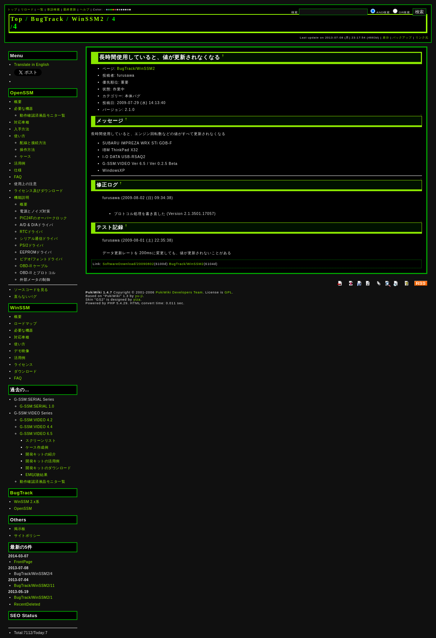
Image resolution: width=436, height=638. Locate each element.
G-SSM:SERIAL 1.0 (37, 406)
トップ (12, 9)
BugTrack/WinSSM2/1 (33, 597)
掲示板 (20, 529)
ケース (25, 156)
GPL (228, 292)
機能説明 (21, 197)
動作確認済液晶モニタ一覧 (42, 115)
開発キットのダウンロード (48, 468)
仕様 (18, 170)
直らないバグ (25, 296)
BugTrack (47, 19)
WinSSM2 (88, 19)
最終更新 (69, 9)
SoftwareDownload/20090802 (128, 264)
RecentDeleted (27, 604)
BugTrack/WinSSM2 (136, 69)
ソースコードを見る (31, 290)
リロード (27, 9)
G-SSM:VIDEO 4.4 (36, 427)
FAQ (18, 177)
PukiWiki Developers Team (179, 292)
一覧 (40, 9)
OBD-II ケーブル (34, 266)
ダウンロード (25, 371)
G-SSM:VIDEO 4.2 (36, 420)
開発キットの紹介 (41, 454)
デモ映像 (21, 351)
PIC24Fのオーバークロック (43, 218)
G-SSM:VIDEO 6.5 (36, 434)
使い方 (20, 136)
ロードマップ (25, 323)
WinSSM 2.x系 (27, 502)
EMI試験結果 (36, 475)
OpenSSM (21, 92)
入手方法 (21, 129)
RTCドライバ (31, 232)
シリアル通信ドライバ (39, 239)
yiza (137, 299)
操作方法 (27, 150)
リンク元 (421, 37)
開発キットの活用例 (43, 461)
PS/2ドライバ (32, 245)
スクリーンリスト (41, 440)
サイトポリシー (27, 536)
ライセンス (23, 365)
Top (16, 19)
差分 (386, 37)
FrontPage (23, 562)
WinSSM (20, 307)
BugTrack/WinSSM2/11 (34, 586)
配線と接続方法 (33, 143)
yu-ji (139, 296)
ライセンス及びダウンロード (38, 191)
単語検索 (53, 9)
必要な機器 (23, 109)
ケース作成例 (37, 447)
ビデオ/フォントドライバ (41, 259)
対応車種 (21, 122)
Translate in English (31, 65)
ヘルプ (85, 9)
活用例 (20, 163)
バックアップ (402, 37)
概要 (18, 102)
